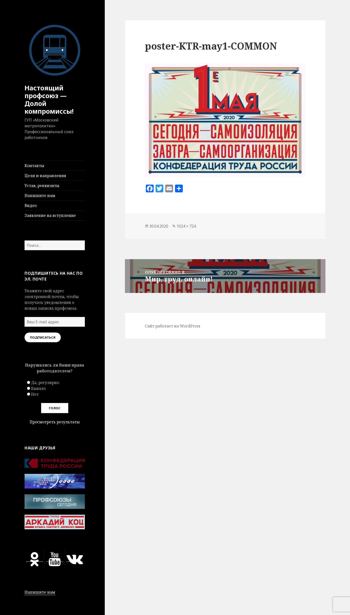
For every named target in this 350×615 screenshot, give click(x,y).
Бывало (38, 388)
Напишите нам (40, 195)
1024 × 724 (186, 226)
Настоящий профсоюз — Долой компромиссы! (49, 99)
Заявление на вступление (50, 215)
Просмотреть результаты (55, 422)
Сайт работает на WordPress (172, 326)
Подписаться (42, 337)
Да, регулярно (45, 382)
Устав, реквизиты (42, 185)
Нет (35, 394)
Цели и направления (45, 175)
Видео (31, 205)
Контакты (34, 165)
